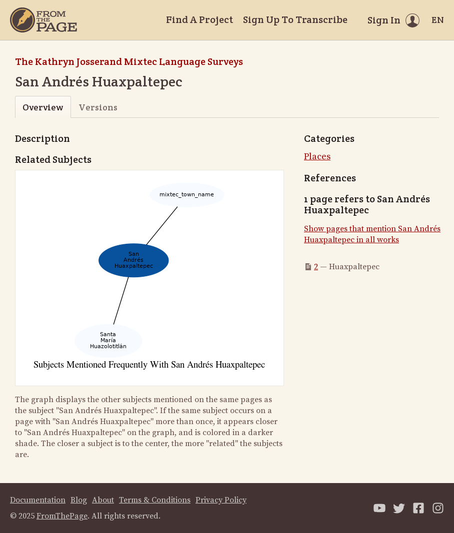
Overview (42, 107)
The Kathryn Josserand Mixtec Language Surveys (129, 61)
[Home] (43, 19)
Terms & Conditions (154, 500)
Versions (98, 107)
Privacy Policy (221, 500)
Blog (78, 500)
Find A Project (199, 19)
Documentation (38, 500)
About (103, 500)
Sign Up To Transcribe (295, 19)
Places (317, 156)
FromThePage (62, 516)
